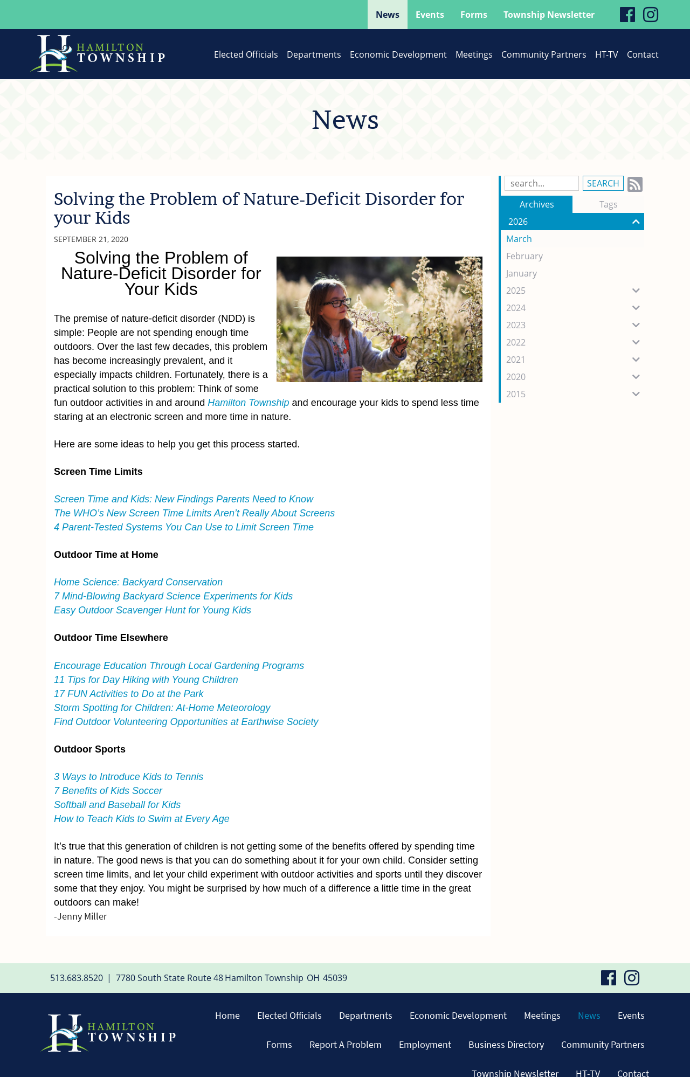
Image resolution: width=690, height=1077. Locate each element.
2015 (575, 394)
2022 (575, 342)
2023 (575, 325)
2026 (576, 221)
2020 (575, 376)
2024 (575, 307)
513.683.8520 (76, 978)
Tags (608, 204)
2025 (575, 290)
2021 (575, 359)
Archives (537, 204)
